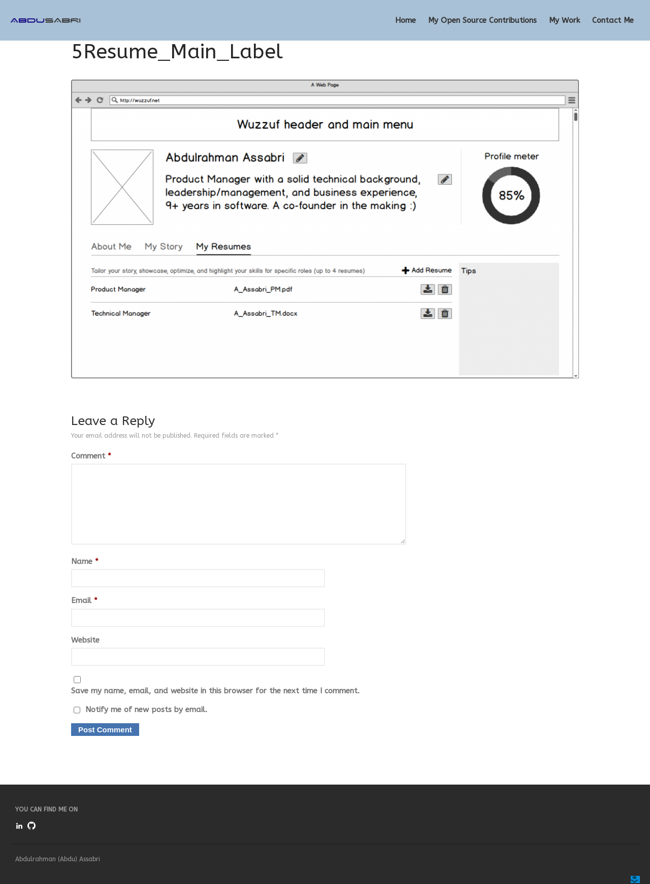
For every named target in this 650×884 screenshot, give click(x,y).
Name (85, 561)
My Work (564, 20)
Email (84, 600)
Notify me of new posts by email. (146, 709)
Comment (91, 456)
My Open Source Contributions (482, 20)
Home (405, 20)
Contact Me (613, 20)
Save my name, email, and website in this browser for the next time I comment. (215, 690)
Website (85, 640)
